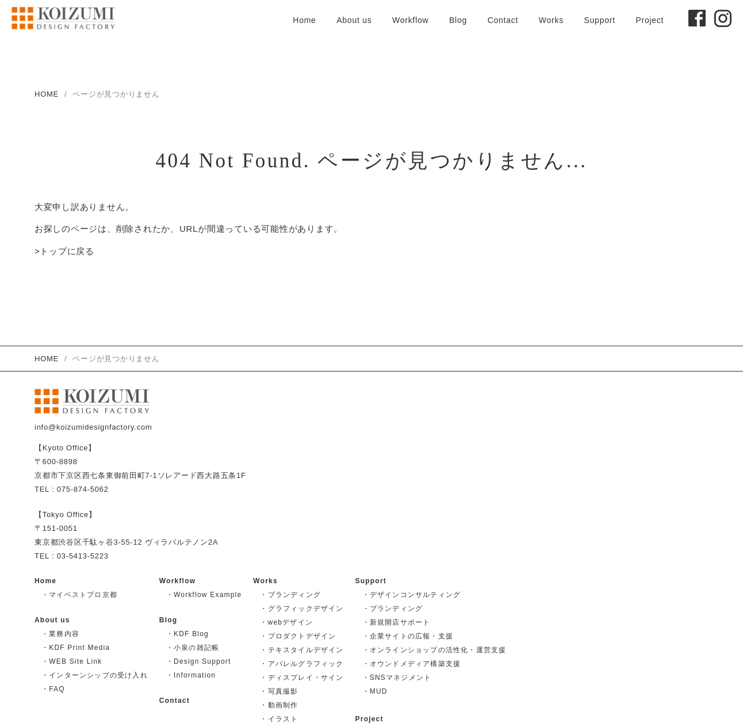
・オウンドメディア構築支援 (411, 664)
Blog (458, 20)
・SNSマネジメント (397, 678)
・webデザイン (286, 622)
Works (551, 20)
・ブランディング (290, 595)
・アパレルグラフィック (301, 664)
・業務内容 (60, 634)
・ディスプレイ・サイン (301, 678)
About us (354, 20)
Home (304, 20)
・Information (191, 675)
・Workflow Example (204, 595)
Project (649, 20)
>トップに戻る (64, 252)
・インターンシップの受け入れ (94, 675)
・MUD (375, 691)
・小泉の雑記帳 (192, 648)
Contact (503, 20)
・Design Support (198, 661)
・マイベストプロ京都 (79, 595)
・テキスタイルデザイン (301, 650)
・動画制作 (279, 705)
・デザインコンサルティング (411, 595)
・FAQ (53, 689)
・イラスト (279, 719)
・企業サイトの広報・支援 (407, 636)
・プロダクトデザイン (298, 636)
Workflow (410, 20)
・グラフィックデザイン (301, 608)
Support (599, 20)
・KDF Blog (187, 634)
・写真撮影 (279, 691)
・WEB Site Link (71, 661)
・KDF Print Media (75, 648)
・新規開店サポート (396, 622)
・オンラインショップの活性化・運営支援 (434, 650)
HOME (47, 94)
